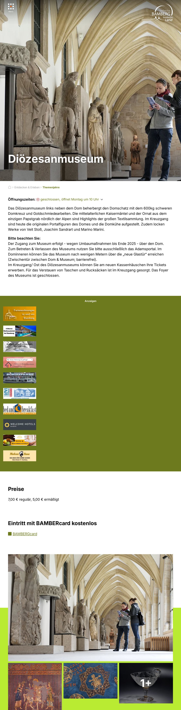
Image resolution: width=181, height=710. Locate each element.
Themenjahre (51, 187)
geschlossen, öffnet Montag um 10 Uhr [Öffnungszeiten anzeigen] (67, 199)
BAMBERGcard (25, 534)
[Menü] (11, 8)
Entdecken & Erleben (27, 187)
